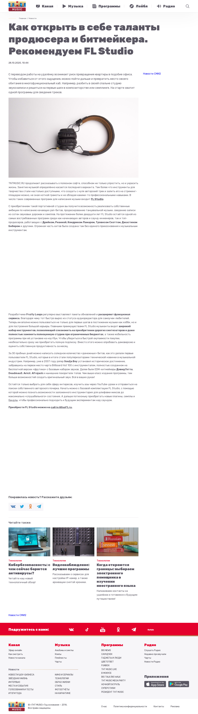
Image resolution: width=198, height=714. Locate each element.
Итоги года (15, 693)
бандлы (13, 400)
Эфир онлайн (15, 650)
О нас (104, 706)
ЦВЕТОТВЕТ (107, 661)
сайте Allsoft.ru (61, 407)
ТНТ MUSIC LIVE (109, 669)
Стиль (58, 686)
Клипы (58, 654)
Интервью (14, 682)
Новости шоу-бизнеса (21, 674)
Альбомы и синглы (64, 650)
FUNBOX (105, 665)
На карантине (63, 693)
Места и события (18, 686)
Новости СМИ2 (17, 615)
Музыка (62, 645)
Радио (150, 645)
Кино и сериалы (64, 674)
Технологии (15, 560)
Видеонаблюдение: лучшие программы (71, 567)
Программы (112, 645)
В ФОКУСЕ (106, 673)
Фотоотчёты (62, 689)
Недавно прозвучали (155, 654)
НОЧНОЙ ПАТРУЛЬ (110, 684)
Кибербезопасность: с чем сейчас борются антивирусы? (29, 569)
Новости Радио (152, 661)
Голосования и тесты (21, 689)
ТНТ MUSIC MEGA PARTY (113, 680)
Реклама (175, 706)
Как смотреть (16, 654)
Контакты (159, 706)
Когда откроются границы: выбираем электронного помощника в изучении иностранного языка (116, 575)
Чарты (58, 661)
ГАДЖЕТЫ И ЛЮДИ (111, 658)
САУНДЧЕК (106, 654)
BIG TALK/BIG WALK (111, 677)
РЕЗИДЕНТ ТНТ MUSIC (112, 692)
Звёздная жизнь (18, 678)
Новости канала (17, 658)
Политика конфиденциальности (130, 706)
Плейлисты (61, 658)
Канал (14, 645)
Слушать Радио (152, 650)
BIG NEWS (106, 650)
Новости (33, 18)
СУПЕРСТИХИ (108, 688)
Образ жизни (62, 682)
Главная (22, 18)
